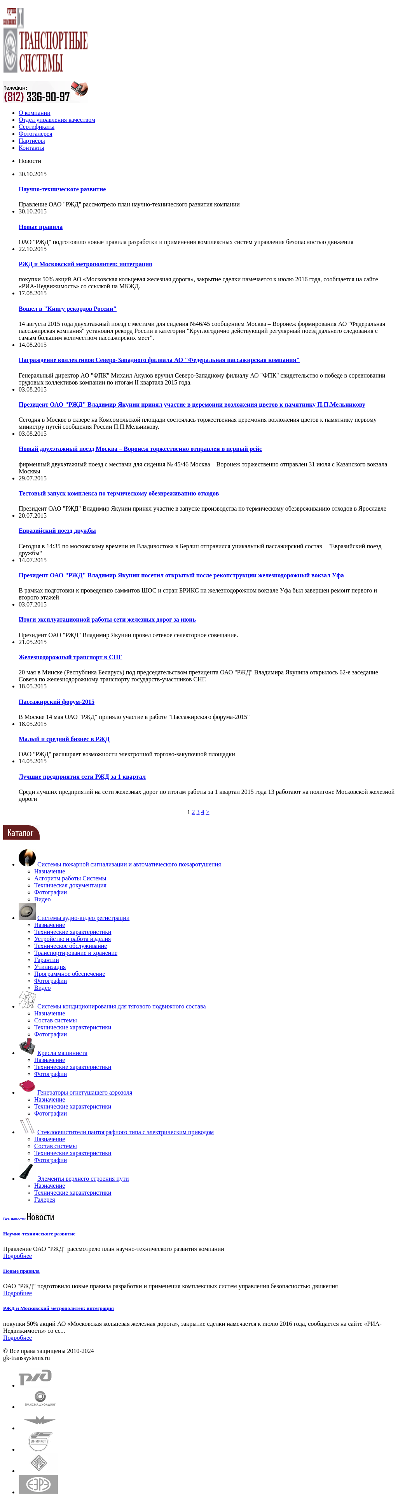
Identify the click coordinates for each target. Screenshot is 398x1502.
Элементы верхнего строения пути (83, 1178)
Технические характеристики (72, 932)
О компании (35, 112)
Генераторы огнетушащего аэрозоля (84, 1092)
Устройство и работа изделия (72, 939)
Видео (42, 899)
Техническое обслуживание (70, 945)
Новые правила (41, 226)
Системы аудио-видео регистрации (83, 918)
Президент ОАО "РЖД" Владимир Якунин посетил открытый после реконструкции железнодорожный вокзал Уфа (181, 575)
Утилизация (50, 966)
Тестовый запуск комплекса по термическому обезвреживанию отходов (119, 493)
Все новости (14, 1218)
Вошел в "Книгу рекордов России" (68, 308)
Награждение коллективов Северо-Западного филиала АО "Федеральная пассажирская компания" (159, 360)
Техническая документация (70, 885)
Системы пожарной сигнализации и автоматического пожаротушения (129, 864)
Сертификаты (36, 126)
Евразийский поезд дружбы (57, 530)
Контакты (31, 147)
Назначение (49, 871)
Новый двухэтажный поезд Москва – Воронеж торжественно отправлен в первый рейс (140, 448)
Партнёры (32, 140)
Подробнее (17, 1256)
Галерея (44, 1199)
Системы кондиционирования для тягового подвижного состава (121, 1006)
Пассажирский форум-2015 (56, 701)
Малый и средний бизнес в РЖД (64, 739)
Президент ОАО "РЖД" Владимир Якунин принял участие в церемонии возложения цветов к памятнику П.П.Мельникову (192, 404)
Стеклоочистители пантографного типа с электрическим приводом (125, 1132)
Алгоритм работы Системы (70, 878)
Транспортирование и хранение (75, 952)
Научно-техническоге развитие (62, 189)
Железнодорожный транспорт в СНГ (70, 657)
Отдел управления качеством (57, 119)
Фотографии (50, 892)
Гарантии (46, 959)
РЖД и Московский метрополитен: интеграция (85, 264)
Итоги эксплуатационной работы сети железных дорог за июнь (107, 619)
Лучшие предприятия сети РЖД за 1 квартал (82, 776)
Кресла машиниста (62, 1053)
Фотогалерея (35, 133)
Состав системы (55, 1020)
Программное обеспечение (69, 973)
